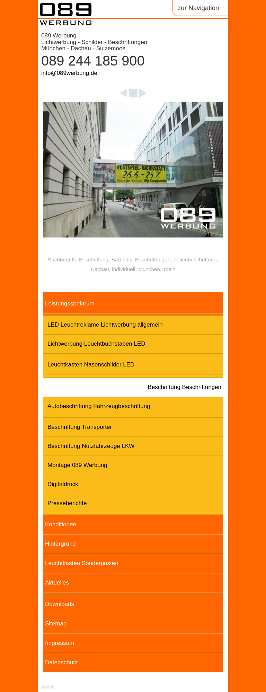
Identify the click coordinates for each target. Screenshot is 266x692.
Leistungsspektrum (70, 303)
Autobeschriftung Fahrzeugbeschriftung (98, 406)
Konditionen (60, 524)
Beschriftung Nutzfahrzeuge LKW (90, 446)
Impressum (59, 643)
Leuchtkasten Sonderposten (81, 563)
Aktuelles (57, 582)
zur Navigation (198, 7)
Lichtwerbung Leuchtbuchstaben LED (96, 343)
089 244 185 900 (93, 60)
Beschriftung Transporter (79, 427)
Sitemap (55, 623)
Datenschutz (61, 662)
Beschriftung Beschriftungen (184, 387)
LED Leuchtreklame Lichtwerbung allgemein (105, 324)
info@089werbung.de (69, 73)
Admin (47, 687)
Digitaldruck (62, 484)
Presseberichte (67, 503)
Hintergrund (60, 543)
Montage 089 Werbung (77, 465)
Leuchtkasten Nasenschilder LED (90, 364)
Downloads (59, 604)
